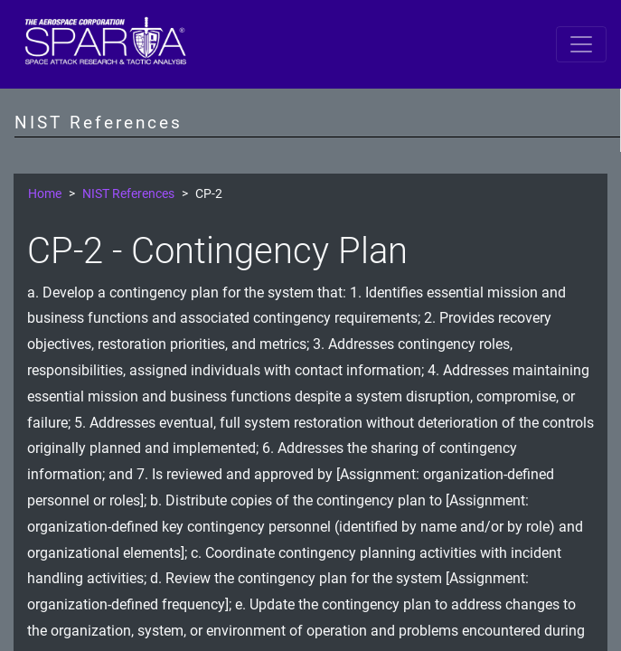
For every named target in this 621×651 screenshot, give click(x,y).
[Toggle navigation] (581, 44)
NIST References (128, 194)
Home (44, 194)
